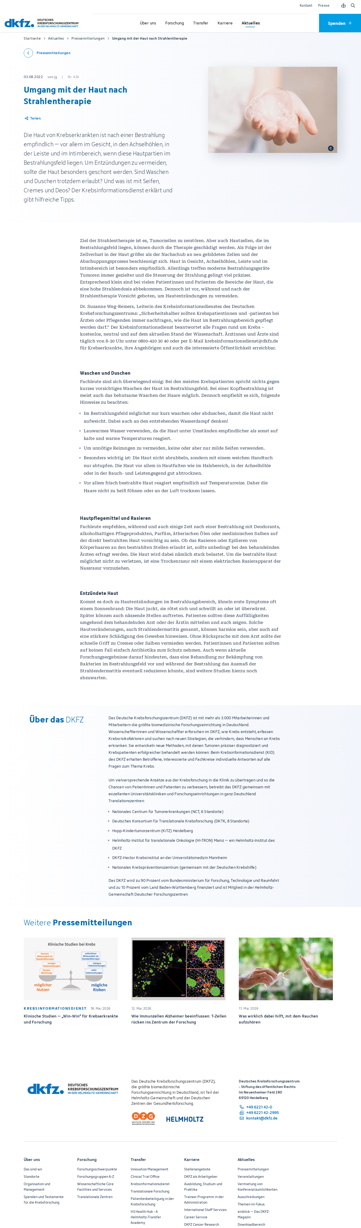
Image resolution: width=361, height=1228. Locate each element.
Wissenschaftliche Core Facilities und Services (95, 1186)
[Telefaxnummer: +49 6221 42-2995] (259, 1112)
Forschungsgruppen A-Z (95, 1176)
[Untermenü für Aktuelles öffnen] (250, 23)
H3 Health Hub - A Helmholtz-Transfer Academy (146, 1217)
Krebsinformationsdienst (150, 1184)
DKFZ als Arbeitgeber (201, 1176)
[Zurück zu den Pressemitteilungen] (47, 53)
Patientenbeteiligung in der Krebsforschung (152, 1201)
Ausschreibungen (251, 1196)
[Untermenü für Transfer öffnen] (200, 23)
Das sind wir (33, 1169)
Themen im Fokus (251, 1204)
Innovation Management (149, 1169)
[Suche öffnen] (352, 5)
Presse (323, 5)
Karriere (191, 1160)
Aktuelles (246, 1160)
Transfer (138, 1160)
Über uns (32, 1160)
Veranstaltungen (251, 1176)
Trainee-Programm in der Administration (204, 1199)
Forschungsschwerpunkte (97, 1169)
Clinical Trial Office (145, 1176)
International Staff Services (205, 1209)
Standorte (31, 1176)
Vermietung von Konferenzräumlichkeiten (257, 1186)
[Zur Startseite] (43, 23)
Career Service (195, 1217)
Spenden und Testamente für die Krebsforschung (44, 1199)
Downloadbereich (251, 1224)
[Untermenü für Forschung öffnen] (174, 23)
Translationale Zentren (94, 1196)
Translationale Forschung (150, 1191)
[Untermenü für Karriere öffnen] (225, 23)
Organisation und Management (37, 1186)
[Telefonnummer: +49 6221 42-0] (259, 1107)
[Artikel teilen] (32, 118)
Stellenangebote (197, 1169)
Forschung (87, 1160)
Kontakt (306, 5)
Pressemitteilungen (253, 1169)
